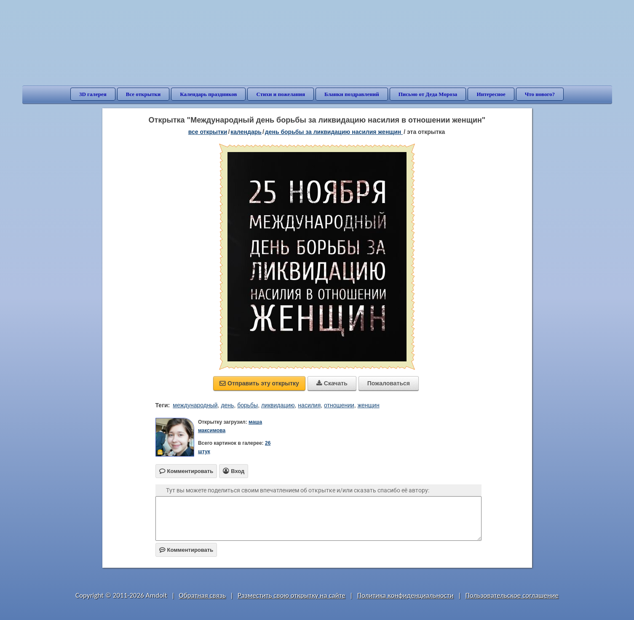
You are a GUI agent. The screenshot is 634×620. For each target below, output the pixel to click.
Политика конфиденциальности (405, 595)
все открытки (207, 131)
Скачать (332, 383)
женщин (369, 405)
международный (195, 405)
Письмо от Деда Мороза (428, 94)
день (227, 405)
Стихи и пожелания (280, 94)
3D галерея (93, 94)
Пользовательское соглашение (512, 595)
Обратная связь (202, 595)
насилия (309, 405)
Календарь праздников (208, 94)
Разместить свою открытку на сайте (291, 595)
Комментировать (186, 550)
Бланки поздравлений (351, 94)
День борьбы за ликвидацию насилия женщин (334, 131)
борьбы (247, 405)
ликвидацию (278, 405)
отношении (339, 405)
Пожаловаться (388, 383)
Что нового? (540, 94)
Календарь (246, 131)
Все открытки (143, 94)
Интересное (490, 94)
